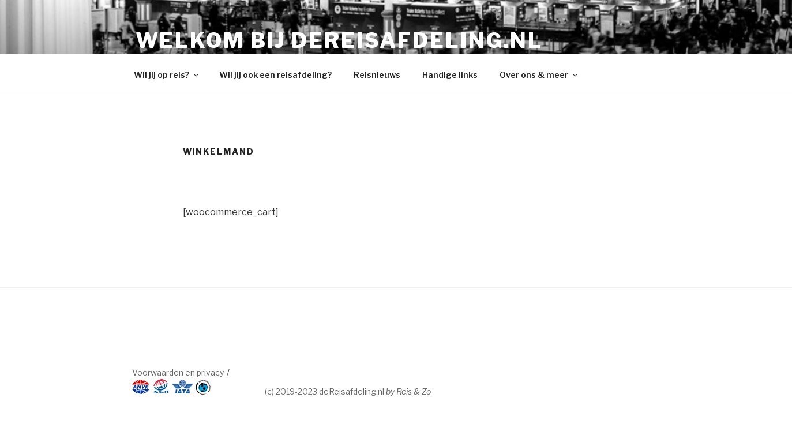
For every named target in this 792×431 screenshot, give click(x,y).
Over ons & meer (539, 75)
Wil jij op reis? (167, 75)
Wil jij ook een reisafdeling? (275, 75)
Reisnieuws (377, 75)
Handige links (450, 75)
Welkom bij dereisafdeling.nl (339, 40)
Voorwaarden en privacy (178, 372)
